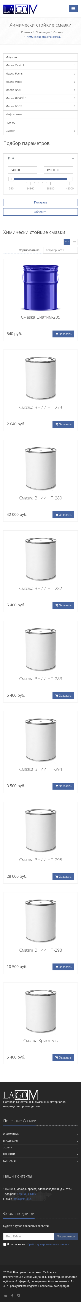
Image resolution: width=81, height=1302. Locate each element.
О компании (11, 1134)
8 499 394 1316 (26, 1193)
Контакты (9, 1160)
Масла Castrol (15, 65)
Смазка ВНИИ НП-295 (40, 860)
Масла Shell (13, 90)
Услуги (8, 1147)
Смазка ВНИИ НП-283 (40, 679)
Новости (9, 1154)
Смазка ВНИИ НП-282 (40, 588)
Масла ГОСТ (14, 106)
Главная (26, 32)
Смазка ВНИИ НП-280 (40, 498)
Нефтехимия (14, 114)
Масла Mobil (14, 81)
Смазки (58, 32)
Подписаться (66, 1236)
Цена (40, 158)
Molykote (11, 57)
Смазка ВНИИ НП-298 (40, 950)
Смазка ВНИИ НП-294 (40, 769)
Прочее (10, 122)
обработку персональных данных (47, 1244)
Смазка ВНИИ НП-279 (40, 407)
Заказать (63, 334)
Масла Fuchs (14, 73)
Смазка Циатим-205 (40, 317)
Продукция (43, 32)
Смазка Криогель (40, 1040)
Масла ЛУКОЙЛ (16, 98)
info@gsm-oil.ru (22, 1198)
